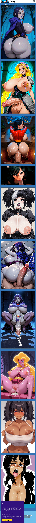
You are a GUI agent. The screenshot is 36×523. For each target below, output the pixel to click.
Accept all (7, 520)
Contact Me (25, 520)
